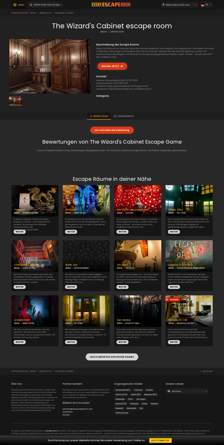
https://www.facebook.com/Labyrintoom (128, 86)
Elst (141, 408)
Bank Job (71, 264)
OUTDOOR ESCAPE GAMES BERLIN (190, 268)
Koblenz (154, 403)
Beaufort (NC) (150, 394)
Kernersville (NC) (123, 390)
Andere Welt (22, 320)
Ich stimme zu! (160, 440)
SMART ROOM (79, 213)
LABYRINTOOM (117, 31)
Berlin (33, 13)
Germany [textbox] (176, 391)
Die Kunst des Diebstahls (133, 209)
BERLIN (103, 31)
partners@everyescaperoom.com (78, 409)
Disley (144, 403)
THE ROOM (129, 268)
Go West (122, 264)
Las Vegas (140, 399)
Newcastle (131, 408)
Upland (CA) (121, 403)
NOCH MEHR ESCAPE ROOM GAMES (112, 357)
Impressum (68, 412)
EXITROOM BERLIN (81, 268)
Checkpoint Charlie (26, 264)
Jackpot (19, 209)
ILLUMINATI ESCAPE (30, 213)
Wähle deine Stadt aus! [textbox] (177, 5)
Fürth (130, 399)
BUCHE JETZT (110, 66)
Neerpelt (119, 408)
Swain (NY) (136, 394)
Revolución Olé (177, 320)
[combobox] (179, 4)
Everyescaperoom (19, 13)
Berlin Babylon (74, 320)
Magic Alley (175, 209)
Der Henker (124, 320)
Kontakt (66, 415)
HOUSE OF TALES (29, 268)
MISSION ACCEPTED (185, 323)
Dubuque (134, 403)
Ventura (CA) (121, 394)
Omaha (149, 390)
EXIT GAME (181, 213)
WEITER (20, 232)
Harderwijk (120, 399)
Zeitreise (71, 209)
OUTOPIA (129, 213)
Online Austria (122, 413)
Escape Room (52, 431)
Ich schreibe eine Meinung (112, 130)
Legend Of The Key (180, 264)
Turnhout (138, 390)
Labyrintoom (45, 13)
